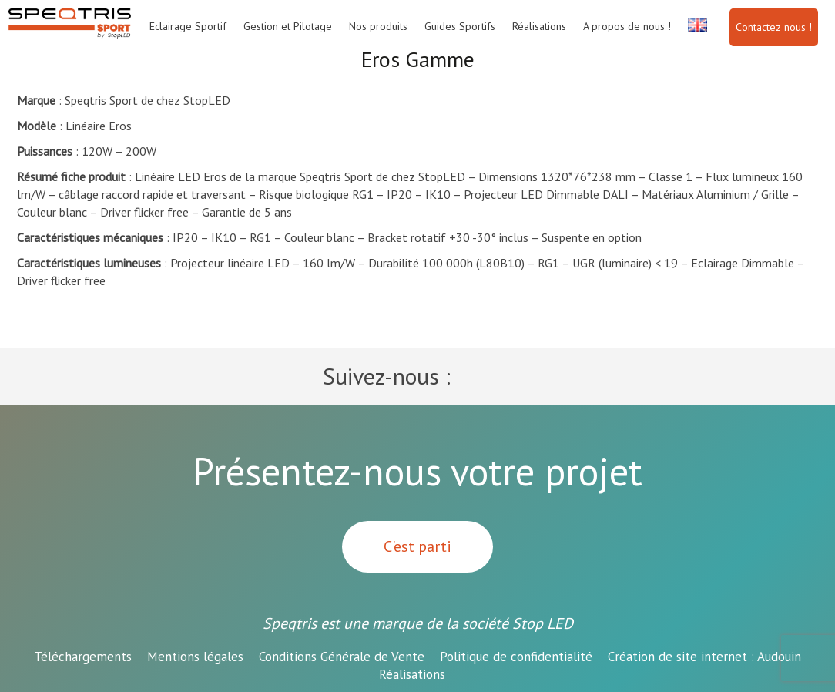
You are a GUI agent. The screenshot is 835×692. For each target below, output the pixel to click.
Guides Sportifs (459, 26)
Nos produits (378, 26)
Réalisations (539, 26)
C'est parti (417, 546)
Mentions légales (195, 656)
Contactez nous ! (774, 27)
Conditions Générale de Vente (341, 656)
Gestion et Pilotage (287, 26)
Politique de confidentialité (516, 656)
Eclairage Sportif (187, 26)
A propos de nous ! (627, 26)
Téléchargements (83, 656)
